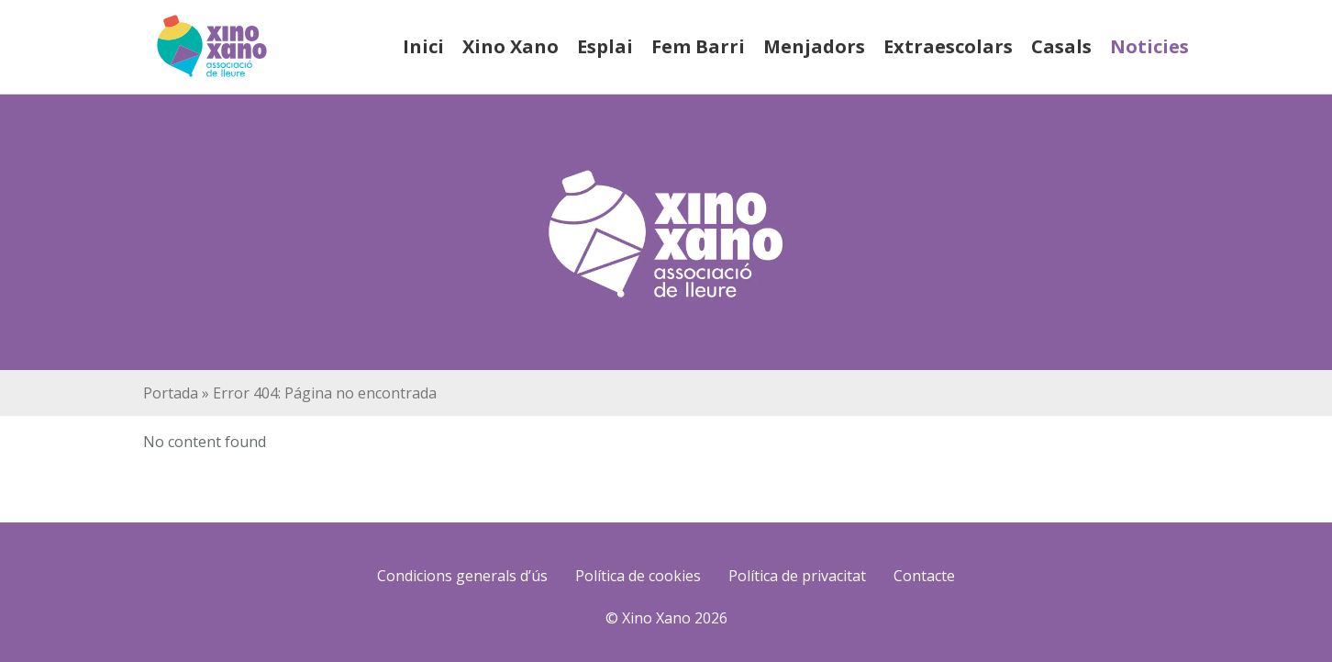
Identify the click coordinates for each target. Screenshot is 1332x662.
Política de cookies (638, 576)
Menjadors (814, 46)
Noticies (1149, 46)
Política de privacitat (797, 576)
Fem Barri (698, 46)
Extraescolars (948, 46)
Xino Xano (510, 46)
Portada (170, 393)
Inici (423, 46)
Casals (1061, 46)
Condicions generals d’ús (462, 576)
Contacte (924, 576)
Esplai (605, 46)
